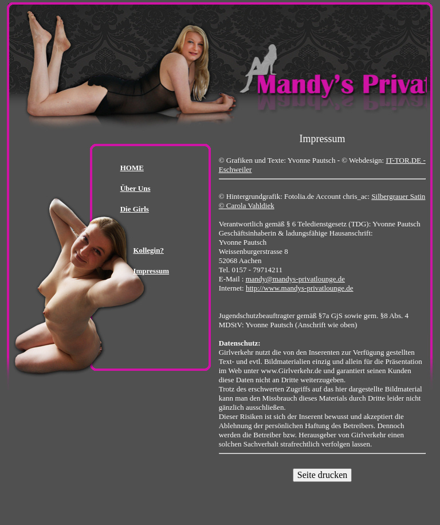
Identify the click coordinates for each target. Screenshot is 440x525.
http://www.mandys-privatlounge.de (299, 288)
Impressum (151, 271)
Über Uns (135, 188)
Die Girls (134, 209)
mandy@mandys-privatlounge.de (295, 279)
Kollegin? (148, 250)
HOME (132, 167)
